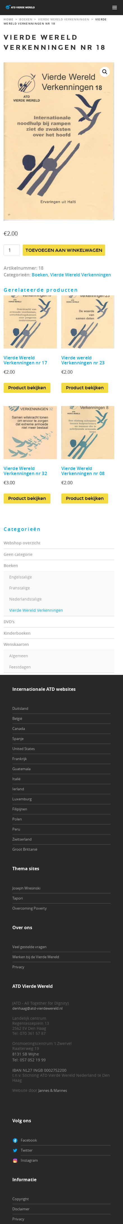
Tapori (17, 898)
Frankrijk (19, 758)
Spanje (18, 738)
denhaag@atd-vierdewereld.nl (37, 1008)
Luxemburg (22, 798)
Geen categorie (18, 554)
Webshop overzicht (22, 542)
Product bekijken (27, 387)
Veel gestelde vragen (29, 946)
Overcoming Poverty (29, 908)
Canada (18, 728)
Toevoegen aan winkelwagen (63, 250)
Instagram (29, 1160)
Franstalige (19, 587)
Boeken (11, 565)
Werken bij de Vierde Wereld (35, 956)
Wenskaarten (16, 644)
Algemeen (18, 655)
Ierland (18, 788)
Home (8, 19)
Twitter (27, 1150)
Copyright (20, 1198)
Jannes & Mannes (52, 1090)
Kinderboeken (17, 633)
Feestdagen (20, 667)
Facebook (29, 1140)
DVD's (9, 621)
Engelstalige (20, 577)
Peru (16, 829)
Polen (17, 819)
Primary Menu (114, 7)
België (17, 718)
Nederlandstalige (25, 599)
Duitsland (20, 708)
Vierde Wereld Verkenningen (36, 610)
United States (23, 748)
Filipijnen (19, 809)
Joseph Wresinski (26, 888)
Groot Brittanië (24, 849)
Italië (16, 778)
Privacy (18, 966)
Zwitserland (22, 839)
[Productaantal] (12, 250)
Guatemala (21, 768)
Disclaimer (20, 1208)
